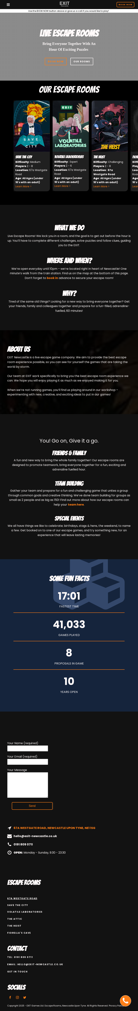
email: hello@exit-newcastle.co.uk (35, 964)
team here (76, 505)
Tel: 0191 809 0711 (20, 957)
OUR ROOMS (81, 61)
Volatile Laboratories (25, 911)
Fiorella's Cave (19, 932)
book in (52, 278)
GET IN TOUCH (17, 971)
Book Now (125, 4)
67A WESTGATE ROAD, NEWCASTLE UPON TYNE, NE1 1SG (54, 828)
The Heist (14, 925)
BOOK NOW (56, 61)
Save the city (17, 905)
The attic (14, 918)
